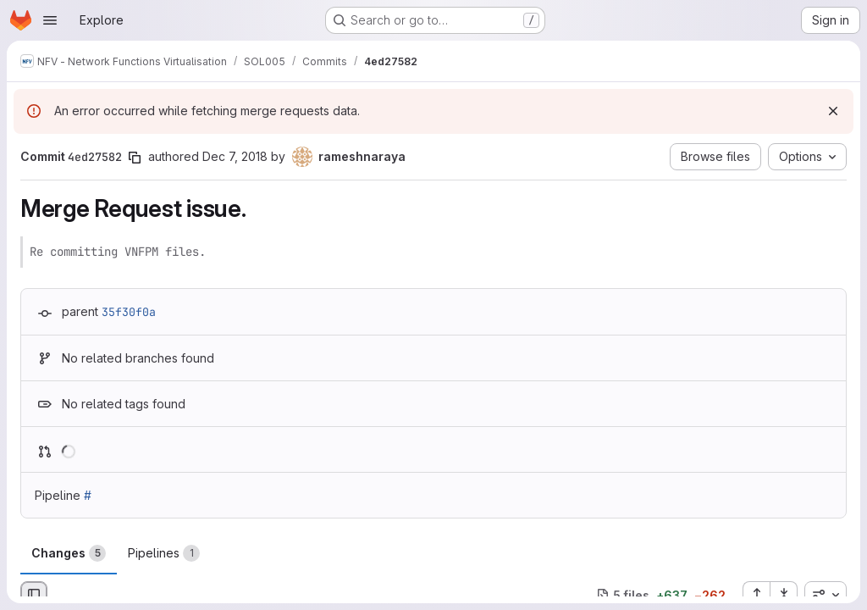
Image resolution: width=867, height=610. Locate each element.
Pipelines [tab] (164, 553)
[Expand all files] (756, 594)
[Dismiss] (833, 111)
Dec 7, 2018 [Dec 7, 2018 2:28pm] (235, 156)
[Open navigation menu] (50, 20)
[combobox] (825, 594)
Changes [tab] (68, 553)
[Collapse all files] (784, 594)
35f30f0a (129, 311)
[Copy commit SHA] (134, 157)
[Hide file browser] (33, 594)
